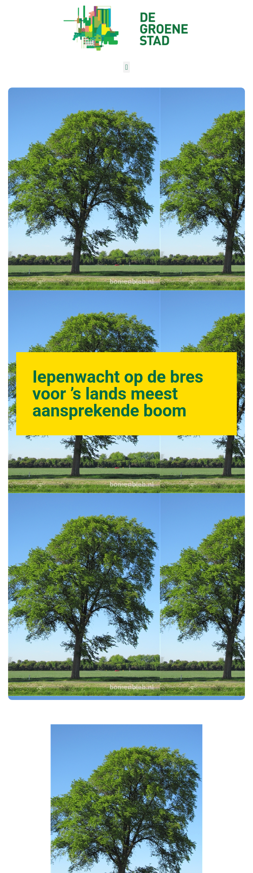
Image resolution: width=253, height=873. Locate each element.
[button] (126, 67)
